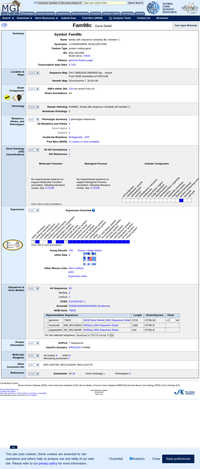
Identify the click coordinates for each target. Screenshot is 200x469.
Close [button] (156, 459)
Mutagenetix (76, 137)
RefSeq (88, 325)
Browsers (162, 18)
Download (23, 18)
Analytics (137, 459)
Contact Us (143, 18)
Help (11, 13)
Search (6, 18)
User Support (32, 395)
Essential (115, 459)
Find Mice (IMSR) (92, 18)
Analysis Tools (120, 18)
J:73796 (49, 188)
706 (71, 250)
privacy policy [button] (48, 463)
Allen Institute (76, 268)
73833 (86, 55)
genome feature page (81, 60)
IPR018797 (75, 347)
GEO (71, 272)
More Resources (45, 18)
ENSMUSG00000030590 (83, 305)
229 (71, 88)
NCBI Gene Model (94, 320)
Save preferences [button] (178, 459)
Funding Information (8, 391)
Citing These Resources (9, 389)
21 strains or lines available (84, 141)
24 (73, 373)
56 (70, 288)
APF (86, 137)
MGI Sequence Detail (118, 320)
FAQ (17, 13)
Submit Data (68, 18)
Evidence (104, 305)
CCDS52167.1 (77, 301)
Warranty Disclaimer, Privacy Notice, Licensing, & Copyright (23, 393)
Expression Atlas (77, 276)
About (4, 13)
